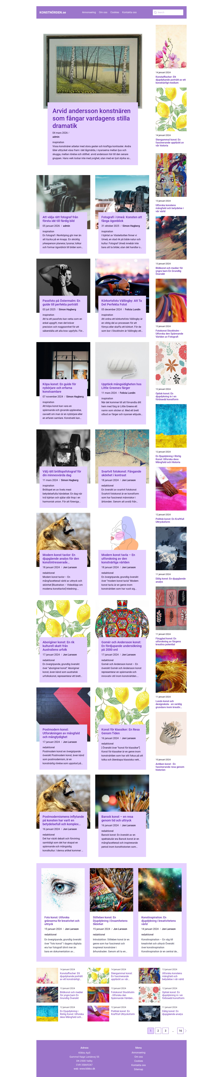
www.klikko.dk (87, 1068)
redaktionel (107, 485)
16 (180, 1030)
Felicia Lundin (132, 309)
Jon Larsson (129, 480)
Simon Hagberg (131, 225)
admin (55, 136)
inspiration (58, 142)
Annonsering (89, 12)
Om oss (103, 12)
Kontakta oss (129, 12)
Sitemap (138, 1069)
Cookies (114, 12)
